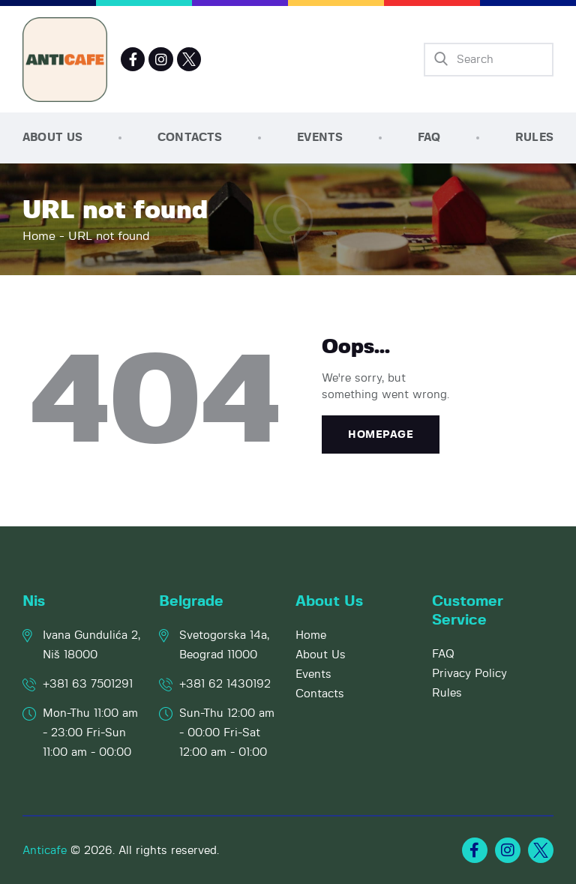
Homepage (380, 435)
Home (39, 236)
